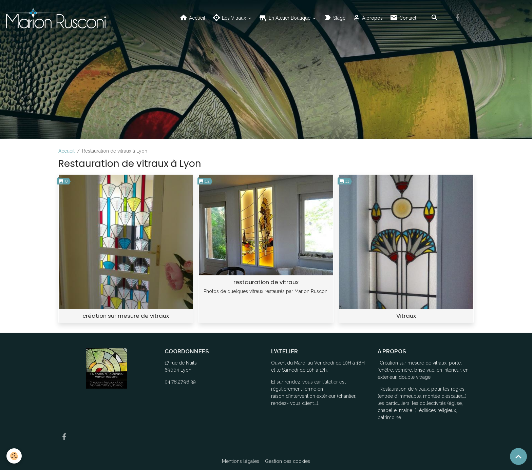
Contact (403, 17)
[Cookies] (14, 456)
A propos (368, 17)
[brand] (57, 18)
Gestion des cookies (287, 461)
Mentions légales (240, 461)
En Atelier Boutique (285, 17)
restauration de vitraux (266, 282)
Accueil (192, 17)
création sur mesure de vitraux (125, 316)
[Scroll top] (518, 456)
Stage (334, 17)
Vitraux (406, 316)
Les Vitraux (229, 17)
